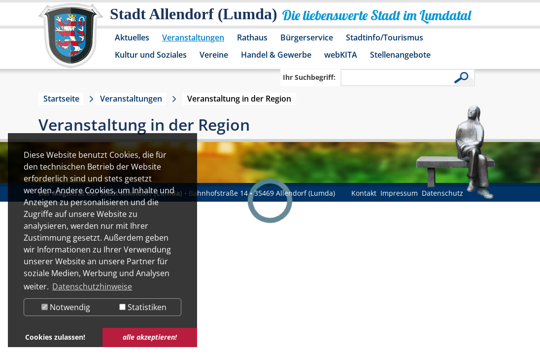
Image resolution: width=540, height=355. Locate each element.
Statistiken (143, 307)
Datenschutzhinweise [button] (92, 286)
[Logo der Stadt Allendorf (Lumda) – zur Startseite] (71, 40)
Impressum (399, 193)
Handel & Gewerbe (276, 54)
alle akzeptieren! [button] (150, 337)
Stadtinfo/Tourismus (384, 37)
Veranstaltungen (193, 37)
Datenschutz (442, 193)
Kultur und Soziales (151, 54)
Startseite (61, 98)
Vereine (214, 54)
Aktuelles (132, 37)
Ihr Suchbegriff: (309, 77)
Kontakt (363, 193)
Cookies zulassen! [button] (55, 337)
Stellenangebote (400, 54)
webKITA (340, 54)
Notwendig (65, 307)
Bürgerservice (306, 37)
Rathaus (252, 37)
